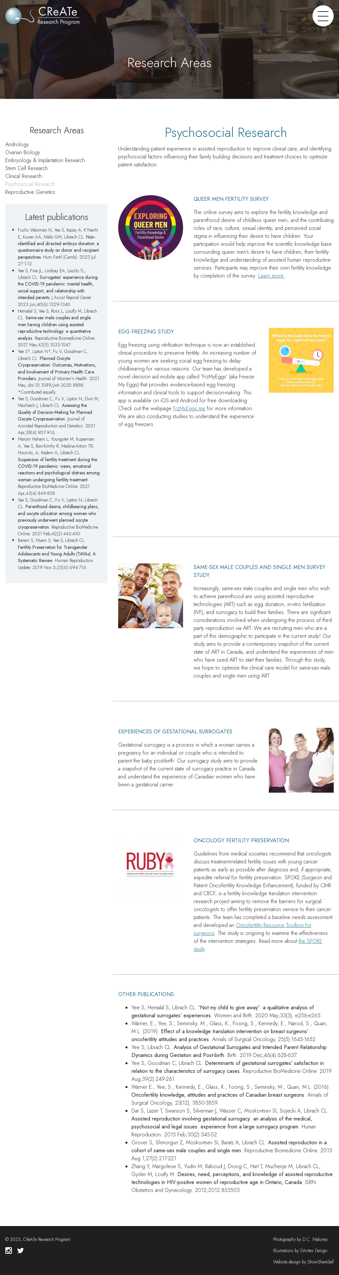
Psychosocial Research (30, 184)
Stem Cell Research (26, 168)
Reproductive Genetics (30, 192)
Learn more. (271, 276)
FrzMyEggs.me (189, 408)
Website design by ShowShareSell (303, 1261)
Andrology (17, 144)
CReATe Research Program (47, 1239)
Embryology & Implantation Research (45, 160)
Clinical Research (23, 176)
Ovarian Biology (22, 152)
